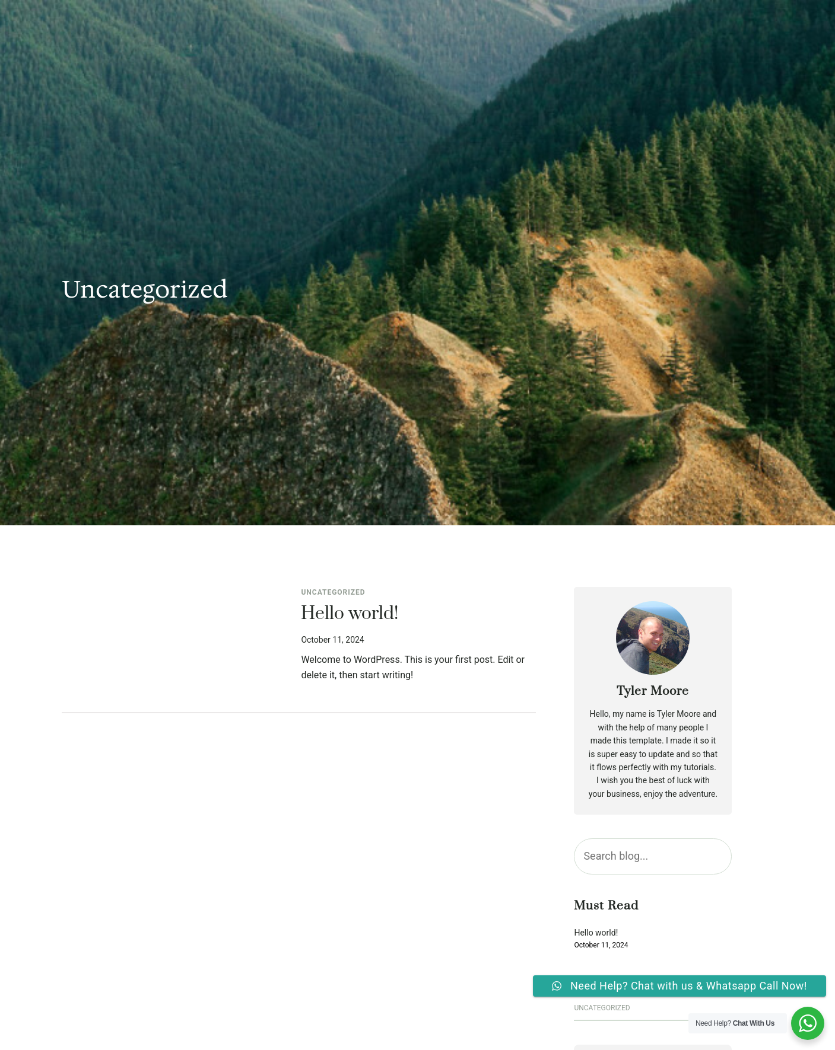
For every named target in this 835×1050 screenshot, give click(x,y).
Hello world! (349, 614)
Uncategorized (333, 592)
